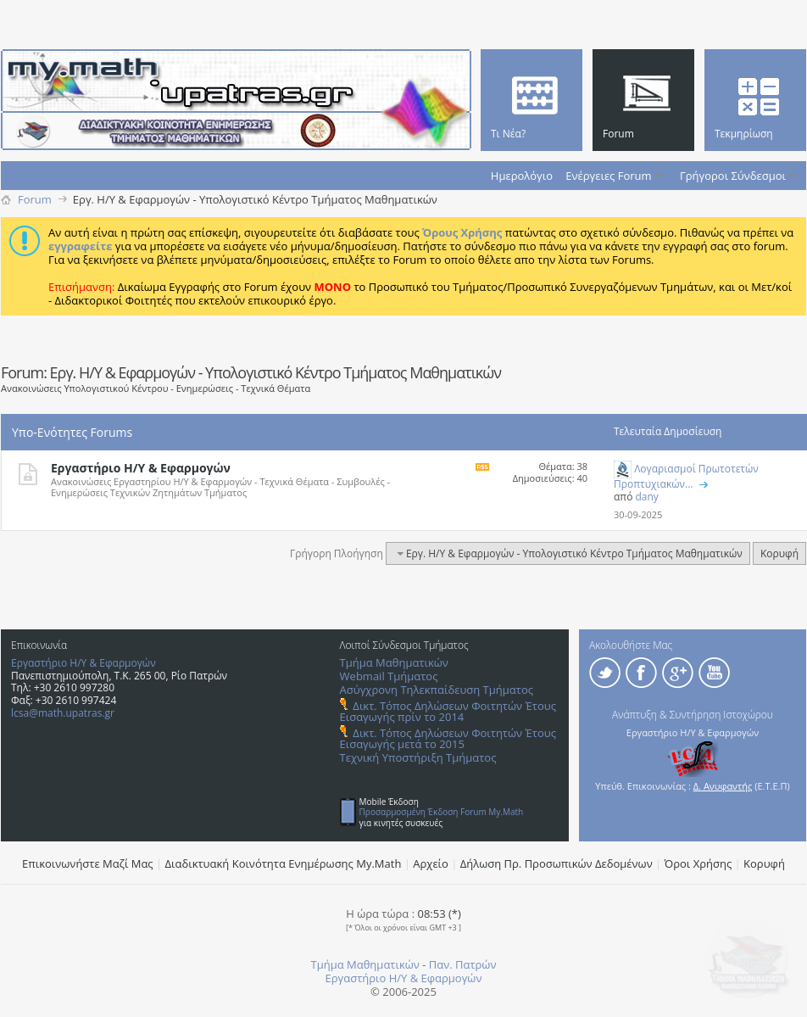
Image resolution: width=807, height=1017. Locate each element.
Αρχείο (430, 863)
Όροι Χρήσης (698, 863)
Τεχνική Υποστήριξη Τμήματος (418, 757)
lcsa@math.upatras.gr (62, 713)
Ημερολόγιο (522, 175)
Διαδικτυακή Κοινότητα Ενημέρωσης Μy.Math (283, 863)
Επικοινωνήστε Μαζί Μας (87, 863)
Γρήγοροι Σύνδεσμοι (733, 175)
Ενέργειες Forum (608, 175)
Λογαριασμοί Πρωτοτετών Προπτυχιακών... (686, 476)
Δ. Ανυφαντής (723, 786)
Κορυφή (779, 553)
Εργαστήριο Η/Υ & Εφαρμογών (141, 468)
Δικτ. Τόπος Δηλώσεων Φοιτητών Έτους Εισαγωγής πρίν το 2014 (448, 711)
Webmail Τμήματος (389, 676)
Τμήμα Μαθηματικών (394, 662)
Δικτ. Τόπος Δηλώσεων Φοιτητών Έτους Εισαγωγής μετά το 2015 (448, 738)
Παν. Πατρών (463, 964)
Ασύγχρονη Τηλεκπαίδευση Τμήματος (436, 689)
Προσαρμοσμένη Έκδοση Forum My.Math (441, 812)
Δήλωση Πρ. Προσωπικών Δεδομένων (556, 863)
